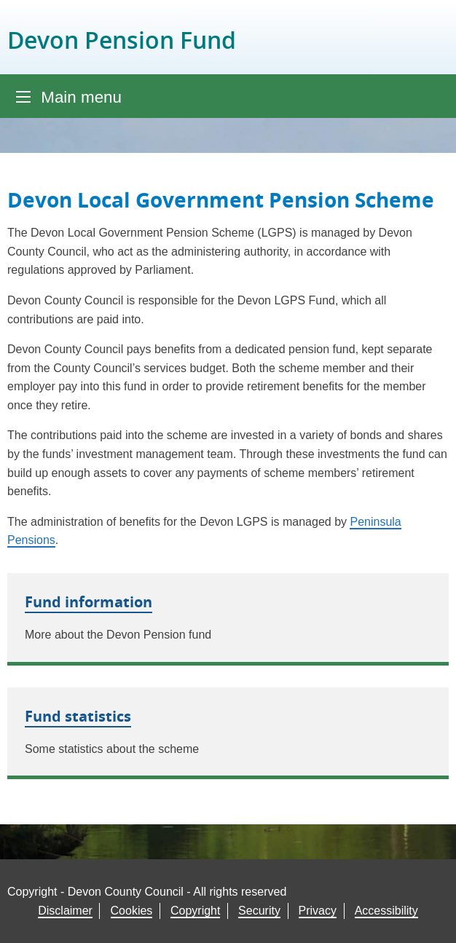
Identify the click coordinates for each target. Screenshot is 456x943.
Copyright (195, 910)
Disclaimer (65, 910)
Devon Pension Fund (121, 40)
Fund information (88, 602)
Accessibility (386, 910)
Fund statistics (78, 716)
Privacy (318, 910)
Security (259, 910)
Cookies (132, 910)
